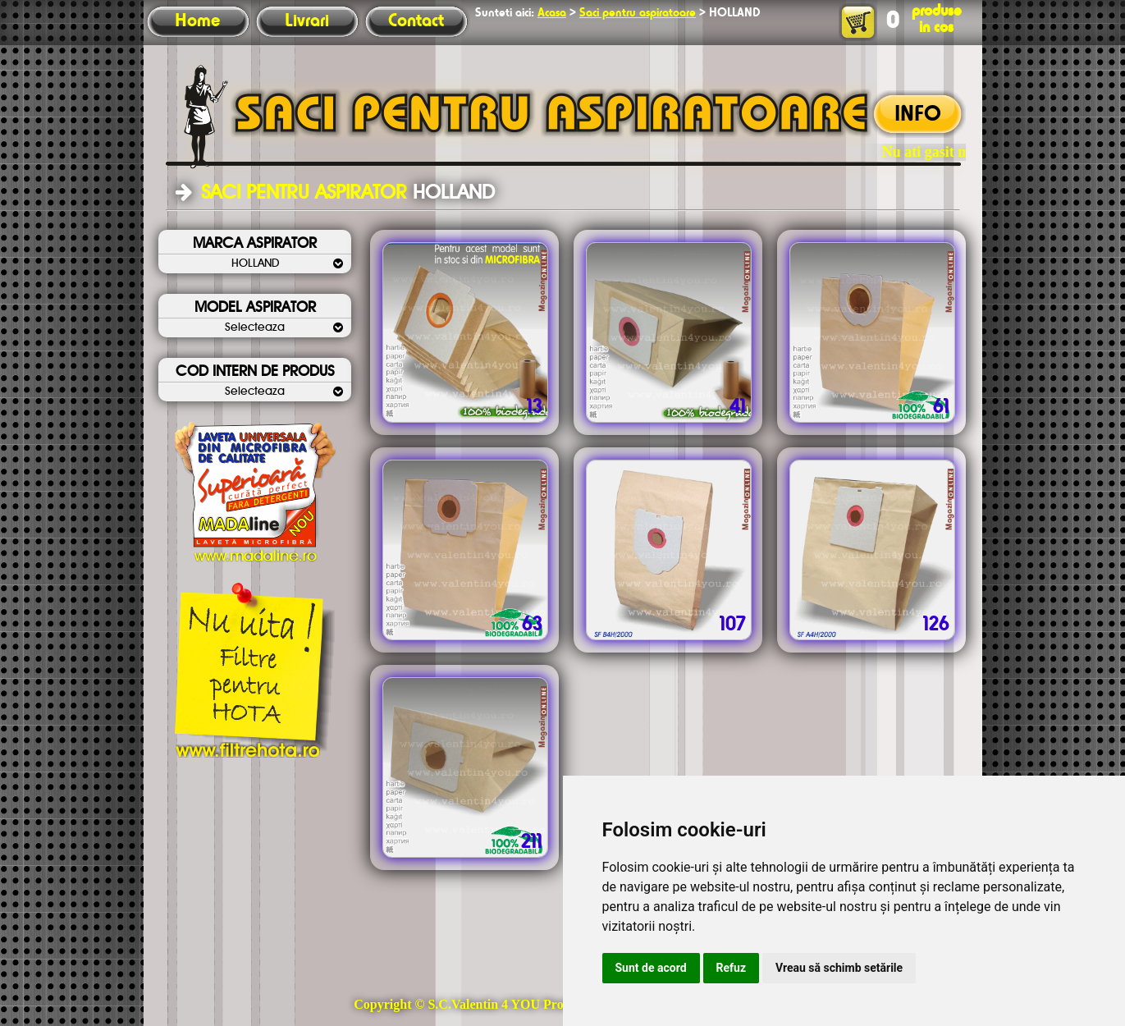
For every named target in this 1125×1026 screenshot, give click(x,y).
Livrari (307, 21)
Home (197, 21)
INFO (917, 114)
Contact (416, 21)
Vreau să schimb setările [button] (839, 967)
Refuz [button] (731, 967)
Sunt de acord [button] (651, 967)
